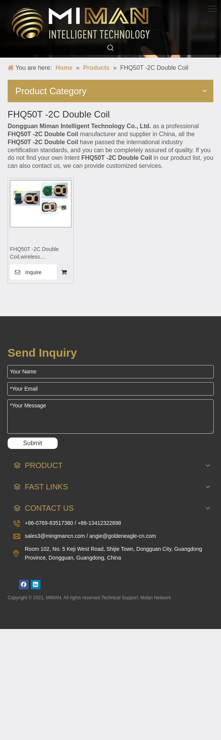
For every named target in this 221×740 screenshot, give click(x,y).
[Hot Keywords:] (111, 48)
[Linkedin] (35, 584)
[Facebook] (24, 584)
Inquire (26, 272)
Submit (32, 443)
